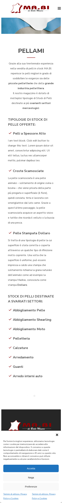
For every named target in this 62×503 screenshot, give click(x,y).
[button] (57, 434)
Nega (31, 477)
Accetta (31, 468)
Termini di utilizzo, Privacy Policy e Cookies (15, 496)
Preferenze (31, 486)
